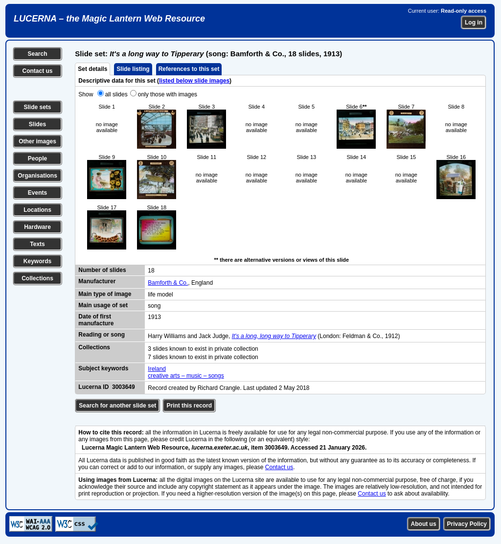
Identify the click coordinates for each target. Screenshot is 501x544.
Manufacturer (96, 281)
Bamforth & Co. (168, 282)
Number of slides (102, 270)
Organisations (37, 175)
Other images (37, 141)
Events (37, 192)
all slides (116, 94)
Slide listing (132, 69)
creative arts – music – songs (186, 375)
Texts (37, 244)
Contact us (37, 71)
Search (37, 53)
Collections (37, 278)
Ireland (157, 368)
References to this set (189, 69)
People (37, 158)
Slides (37, 124)
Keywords (37, 261)
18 (151, 270)
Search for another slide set (117, 405)
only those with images (167, 94)
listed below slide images (194, 80)
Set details (92, 69)
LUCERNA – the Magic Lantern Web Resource (109, 18)
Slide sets (37, 107)
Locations (37, 209)
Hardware (37, 227)
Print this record (189, 405)
